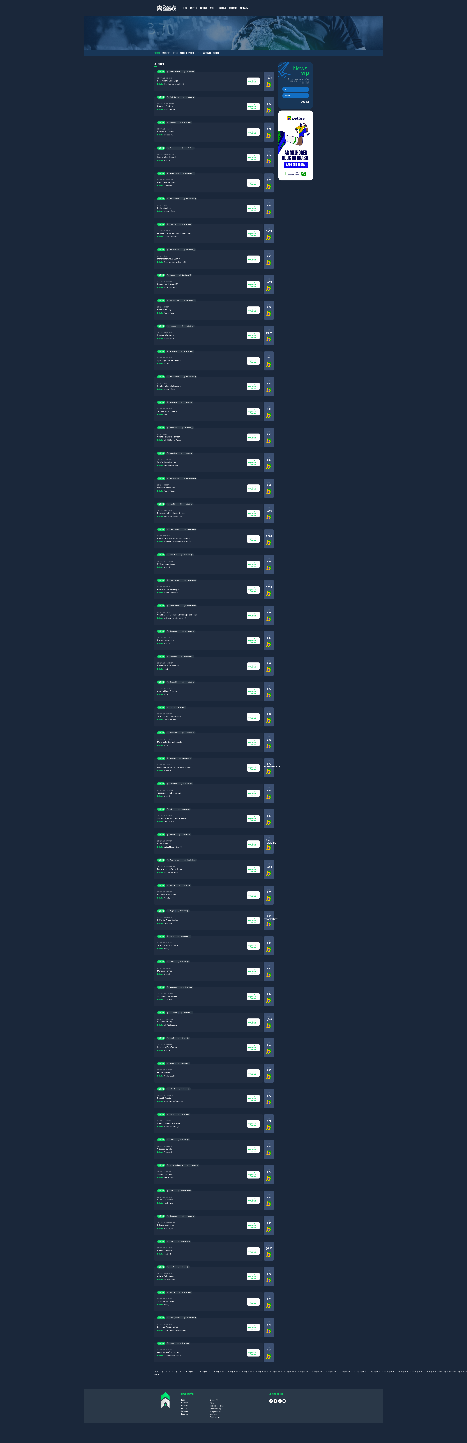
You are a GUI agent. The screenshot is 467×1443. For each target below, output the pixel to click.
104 (450, 1372)
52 (304, 1372)
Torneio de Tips (216, 1409)
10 (186, 1372)
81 (385, 1372)
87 (402, 1372)
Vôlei (182, 53)
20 (214, 1372)
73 (363, 1372)
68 (349, 1372)
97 (430, 1372)
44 (281, 1372)
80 (382, 1372)
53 (307, 1372)
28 (237, 1372)
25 (228, 1372)
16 (203, 1372)
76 (371, 1372)
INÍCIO (185, 8)
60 (326, 1372)
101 (441, 1372)
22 (220, 1372)
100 (438, 1372)
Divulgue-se (215, 1417)
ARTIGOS (213, 8)
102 (444, 1372)
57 (318, 1372)
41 (273, 1372)
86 (399, 1372)
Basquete (166, 53)
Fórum (212, 1403)
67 (346, 1372)
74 (365, 1372)
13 (195, 1372)
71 (357, 1372)
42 (276, 1372)
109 (464, 1372)
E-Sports (190, 53)
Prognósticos (215, 1411)
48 (293, 1372)
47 (290, 1372)
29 (239, 1372)
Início (183, 1400)
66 (343, 1372)
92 (416, 1372)
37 (262, 1372)
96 (427, 1372)
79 (379, 1372)
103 (447, 1372)
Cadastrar (305, 102)
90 (410, 1372)
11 (189, 1372)
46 (287, 1372)
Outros (216, 53)
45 (284, 1372)
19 (211, 1372)
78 (377, 1372)
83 (391, 1372)
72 (360, 1372)
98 (433, 1372)
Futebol (175, 53)
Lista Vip (184, 1414)
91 (413, 1372)
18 (209, 1372)
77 (374, 1372)
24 (225, 1372)
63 (335, 1372)
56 (315, 1372)
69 (351, 1372)
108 (461, 1372)
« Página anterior (156, 1371)
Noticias (184, 1405)
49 (295, 1372)
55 (312, 1372)
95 (424, 1372)
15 (200, 1372)
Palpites (184, 1403)
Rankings (213, 1414)
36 (259, 1372)
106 (455, 1372)
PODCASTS (233, 8)
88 (405, 1372)
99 (436, 1372)
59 (323, 1372)
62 (332, 1372)
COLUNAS (222, 8)
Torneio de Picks (217, 1406)
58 (321, 1372)
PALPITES (193, 8)
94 (422, 1372)
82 (388, 1372)
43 (279, 1372)
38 (265, 1372)
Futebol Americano (203, 53)
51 (301, 1372)
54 (309, 1372)
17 (206, 1372)
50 (298, 1372)
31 (245, 1372)
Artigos (184, 1408)
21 (217, 1372)
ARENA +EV (244, 8)
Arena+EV (214, 1400)
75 (368, 1372)
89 (408, 1372)
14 (197, 1372)
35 (256, 1372)
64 (337, 1372)
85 (396, 1372)
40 (270, 1372)
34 (253, 1372)
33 (251, 1372)
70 (354, 1372)
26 (231, 1372)
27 (234, 1372)
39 (267, 1372)
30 (242, 1372)
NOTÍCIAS (203, 8)
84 (393, 1372)
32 (248, 1372)
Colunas (184, 1411)
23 (223, 1372)
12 (192, 1372)
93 (419, 1372)
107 (458, 1372)
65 (340, 1372)
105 (452, 1372)
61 (329, 1372)
